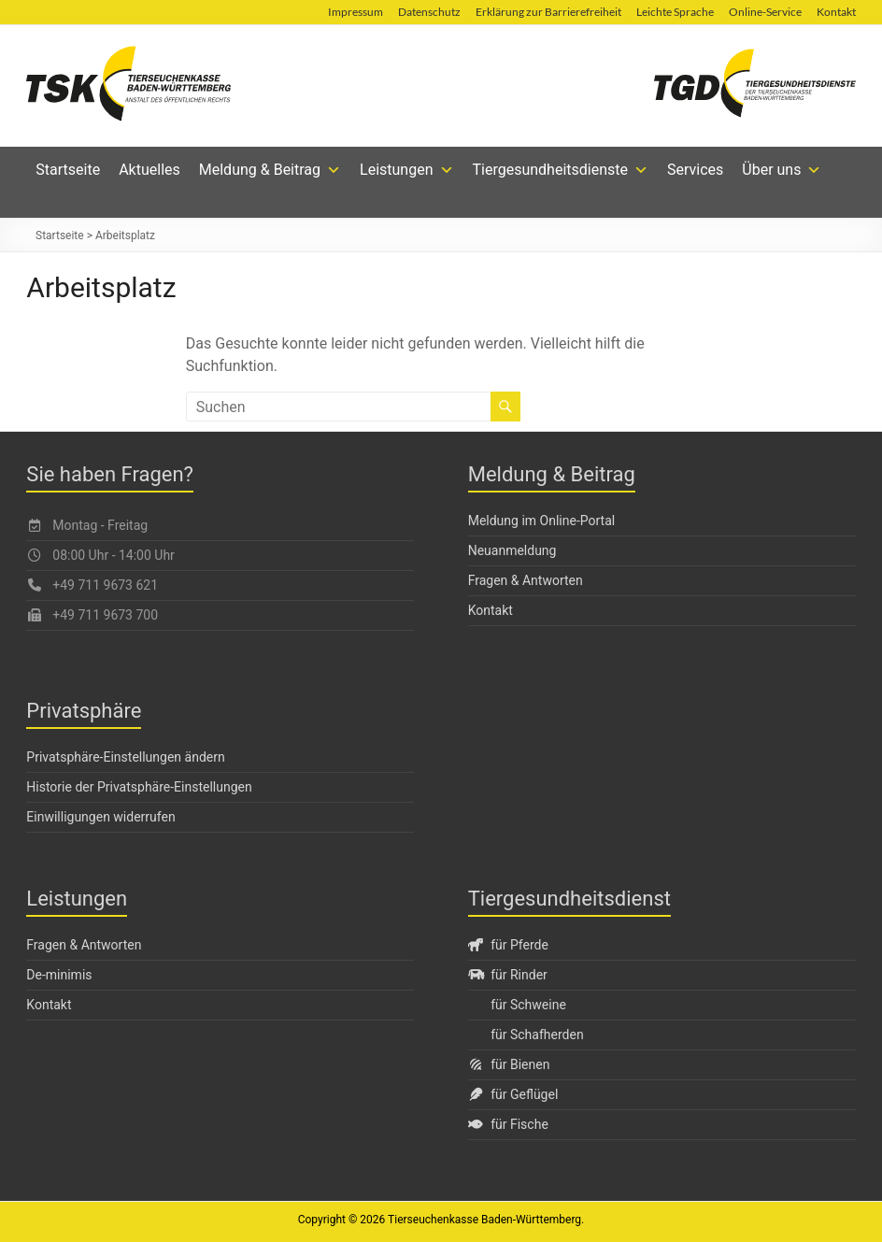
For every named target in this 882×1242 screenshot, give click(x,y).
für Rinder (508, 974)
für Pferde (508, 944)
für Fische (508, 1124)
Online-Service (765, 12)
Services (695, 169)
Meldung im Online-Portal (542, 520)
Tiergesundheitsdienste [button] (561, 170)
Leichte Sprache (675, 12)
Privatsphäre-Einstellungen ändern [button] (125, 756)
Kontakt (836, 12)
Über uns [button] (781, 170)
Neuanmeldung (512, 550)
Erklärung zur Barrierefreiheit (548, 12)
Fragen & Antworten (525, 580)
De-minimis (59, 974)
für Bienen (509, 1064)
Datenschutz (429, 12)
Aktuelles (149, 169)
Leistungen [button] (406, 170)
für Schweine (528, 1004)
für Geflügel (513, 1094)
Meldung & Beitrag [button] (270, 170)
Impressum (355, 12)
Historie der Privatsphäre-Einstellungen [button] (138, 786)
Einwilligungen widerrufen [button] (100, 816)
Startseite (68, 169)
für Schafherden (537, 1034)
